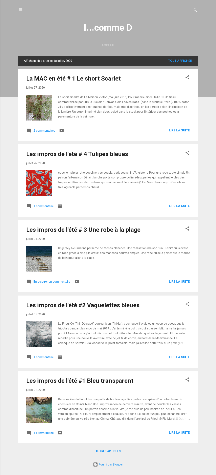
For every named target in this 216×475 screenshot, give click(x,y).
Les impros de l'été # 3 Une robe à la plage (83, 229)
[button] (187, 78)
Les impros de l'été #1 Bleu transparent (79, 380)
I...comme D (108, 27)
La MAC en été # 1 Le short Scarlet (73, 78)
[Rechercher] (195, 11)
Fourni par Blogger (108, 464)
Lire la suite (179, 130)
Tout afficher (180, 61)
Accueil (108, 45)
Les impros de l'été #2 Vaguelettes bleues (82, 305)
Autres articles (108, 451)
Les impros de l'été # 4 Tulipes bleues (77, 153)
